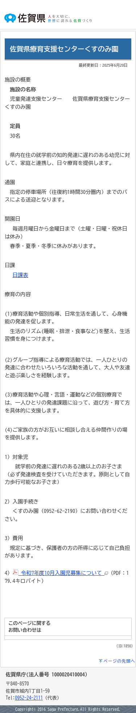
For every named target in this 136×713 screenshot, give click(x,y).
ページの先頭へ (120, 661)
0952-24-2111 (29, 698)
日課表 (20, 275)
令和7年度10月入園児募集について (60, 573)
